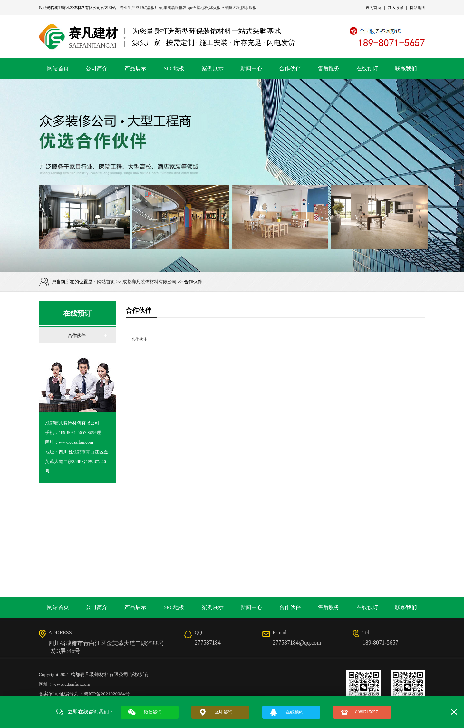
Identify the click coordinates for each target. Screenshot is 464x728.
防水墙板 (248, 7)
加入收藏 (395, 7)
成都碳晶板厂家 (148, 7)
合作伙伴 (290, 68)
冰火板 (215, 7)
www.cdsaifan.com (71, 684)
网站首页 (58, 68)
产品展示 (135, 68)
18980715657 (365, 712)
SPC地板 (174, 68)
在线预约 (294, 712)
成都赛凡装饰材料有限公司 (77, 7)
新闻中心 (251, 68)
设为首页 (373, 7)
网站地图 (417, 7)
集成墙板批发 (175, 7)
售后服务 (329, 68)
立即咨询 (224, 712)
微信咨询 (153, 712)
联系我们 (406, 68)
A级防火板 (231, 7)
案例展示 (213, 68)
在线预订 (367, 68)
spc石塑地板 (198, 7)
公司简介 (97, 68)
